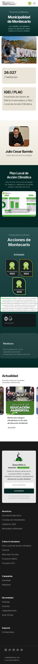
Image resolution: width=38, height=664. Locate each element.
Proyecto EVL (8, 563)
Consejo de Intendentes (13, 520)
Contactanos (8, 632)
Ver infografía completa (19, 211)
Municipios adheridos (12, 528)
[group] (19, 51)
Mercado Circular (10, 554)
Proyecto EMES (9, 559)
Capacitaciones (9, 610)
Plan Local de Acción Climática (16, 546)
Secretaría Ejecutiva (11, 515)
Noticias (6, 602)
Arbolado (6, 580)
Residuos (6, 584)
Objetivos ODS (9, 524)
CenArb (5, 550)
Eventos (6, 606)
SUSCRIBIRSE (19, 491)
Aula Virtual (7, 615)
